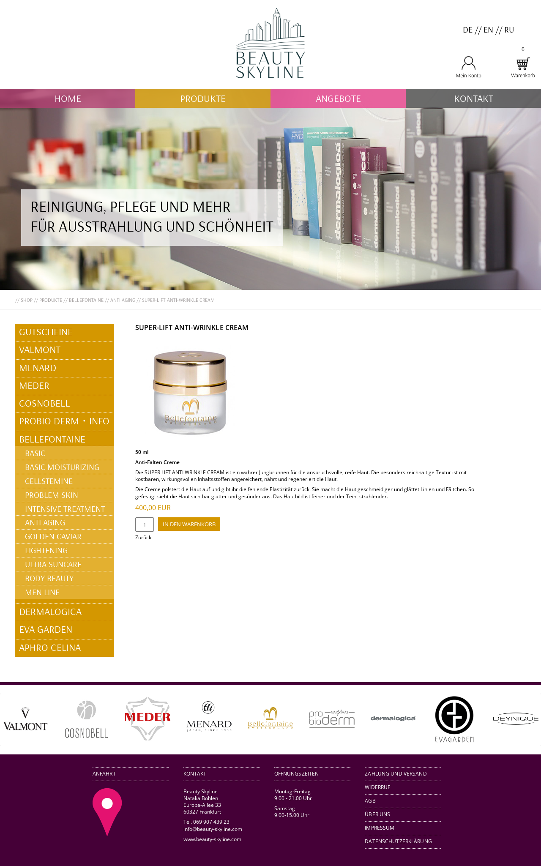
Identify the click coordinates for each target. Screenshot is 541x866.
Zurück (143, 537)
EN (488, 29)
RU (509, 29)
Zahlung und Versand (395, 773)
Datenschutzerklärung (398, 841)
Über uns (377, 814)
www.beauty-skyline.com (212, 839)
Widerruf (377, 787)
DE (468, 29)
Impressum (379, 827)
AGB (370, 800)
